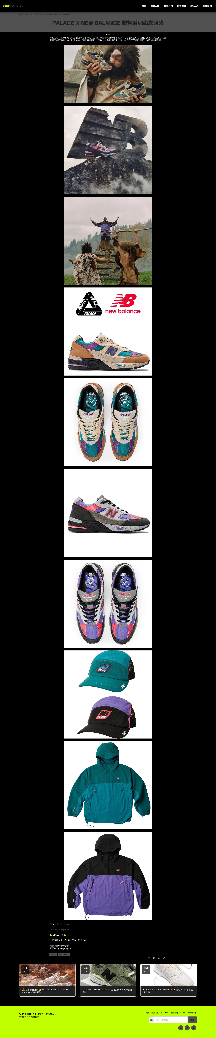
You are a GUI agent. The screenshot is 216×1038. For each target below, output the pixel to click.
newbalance (63, 954)
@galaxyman (63, 924)
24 (85, 969)
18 (25, 969)
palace (53, 954)
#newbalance (55, 929)
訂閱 (192, 1020)
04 (146, 969)
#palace (65, 929)
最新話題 (28, 15)
